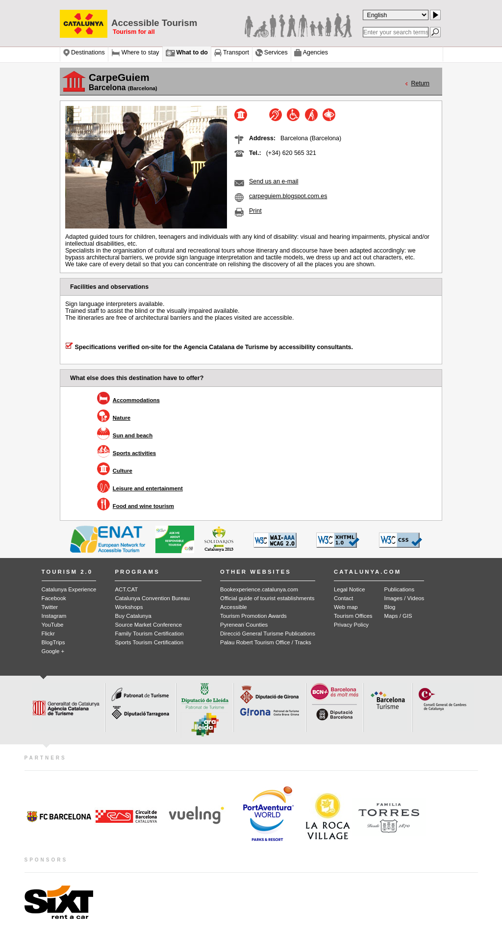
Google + (53, 651)
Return (420, 83)
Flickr (48, 633)
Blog (390, 607)
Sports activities (134, 453)
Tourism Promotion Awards (253, 616)
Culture (122, 471)
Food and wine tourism (143, 506)
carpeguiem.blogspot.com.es (288, 196)
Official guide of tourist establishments (267, 598)
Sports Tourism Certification (149, 642)
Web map (346, 607)
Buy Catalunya (133, 616)
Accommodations (136, 400)
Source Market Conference (148, 625)
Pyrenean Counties (244, 625)
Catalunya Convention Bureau (152, 598)
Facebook (54, 598)
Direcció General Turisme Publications (267, 633)
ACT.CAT (126, 589)
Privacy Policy (351, 625)
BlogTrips (53, 642)
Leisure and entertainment (148, 488)
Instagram (54, 616)
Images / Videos (404, 598)
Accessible (233, 607)
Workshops (129, 607)
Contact (343, 598)
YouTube (53, 625)
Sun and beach (132, 435)
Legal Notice (349, 589)
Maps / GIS (398, 616)
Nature (121, 418)
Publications (399, 589)
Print (255, 210)
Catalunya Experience (69, 589)
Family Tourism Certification (149, 633)
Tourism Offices (353, 616)
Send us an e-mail (274, 181)
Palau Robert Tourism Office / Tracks (265, 642)
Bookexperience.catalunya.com (259, 589)
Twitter (50, 607)
